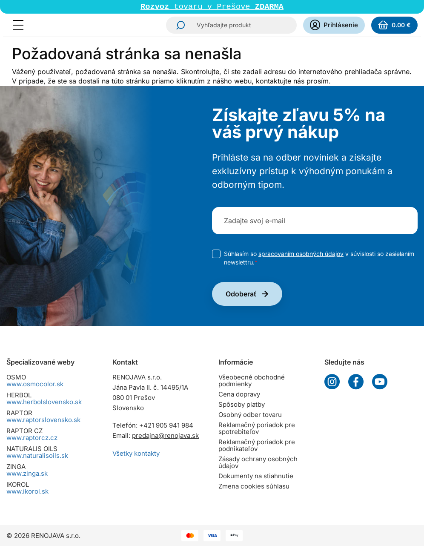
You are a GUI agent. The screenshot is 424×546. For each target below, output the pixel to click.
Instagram (332, 381)
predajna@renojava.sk (165, 435)
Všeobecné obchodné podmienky (251, 380)
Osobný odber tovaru (250, 415)
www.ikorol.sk (27, 491)
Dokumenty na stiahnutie (255, 476)
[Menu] (20, 26)
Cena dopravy (239, 394)
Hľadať (178, 25)
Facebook (356, 381)
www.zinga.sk (27, 473)
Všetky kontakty (136, 453)
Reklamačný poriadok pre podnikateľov (256, 445)
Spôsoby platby (241, 404)
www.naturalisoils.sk (37, 455)
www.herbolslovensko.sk (44, 402)
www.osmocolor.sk (34, 384)
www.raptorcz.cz (31, 438)
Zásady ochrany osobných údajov (258, 462)
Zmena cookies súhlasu (253, 486)
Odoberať (241, 294)
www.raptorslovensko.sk (43, 420)
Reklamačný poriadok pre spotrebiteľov (256, 428)
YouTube (379, 381)
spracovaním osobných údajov (301, 254)
